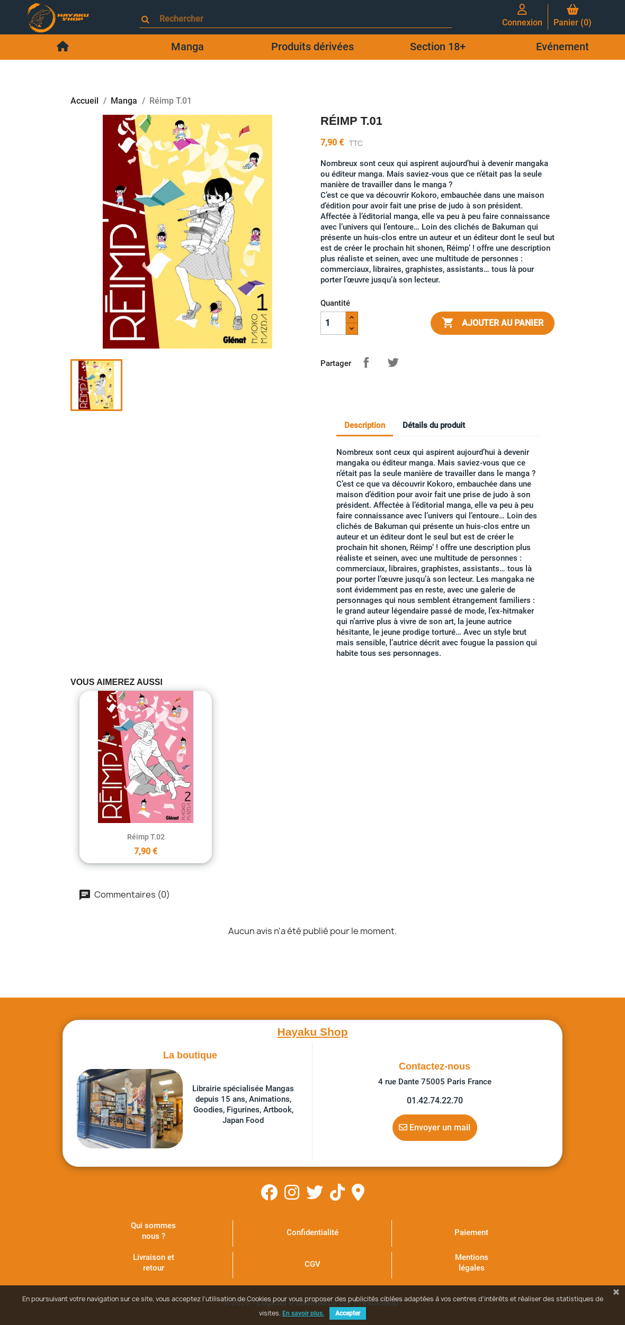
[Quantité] (333, 323)
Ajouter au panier (492, 323)
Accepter (347, 1313)
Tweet (393, 362)
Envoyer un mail (434, 1127)
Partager (366, 362)
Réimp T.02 (146, 837)
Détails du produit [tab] (434, 425)
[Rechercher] (300, 18)
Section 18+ (438, 46)
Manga (187, 46)
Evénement (562, 46)
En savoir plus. (303, 1313)
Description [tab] (364, 425)
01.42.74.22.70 (435, 1100)
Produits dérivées (312, 46)
